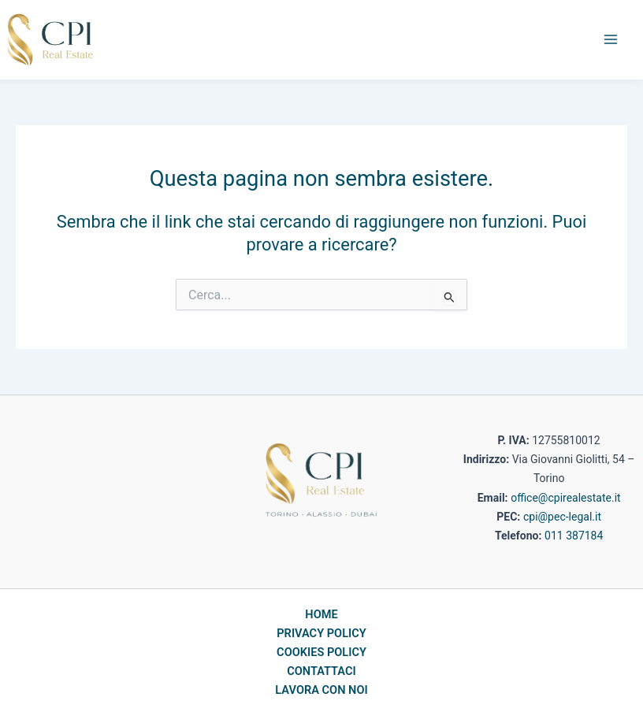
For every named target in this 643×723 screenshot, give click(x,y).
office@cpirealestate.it (565, 497)
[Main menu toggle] (610, 39)
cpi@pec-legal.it (562, 516)
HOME (321, 614)
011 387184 (574, 535)
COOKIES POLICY (321, 652)
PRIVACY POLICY (321, 633)
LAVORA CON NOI (321, 690)
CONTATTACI (321, 671)
